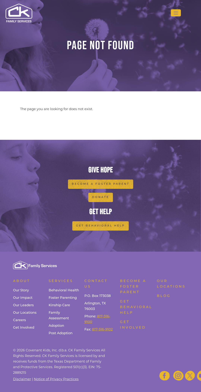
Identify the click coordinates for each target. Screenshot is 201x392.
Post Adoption (60, 333)
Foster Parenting (63, 298)
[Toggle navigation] (176, 12)
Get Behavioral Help (100, 225)
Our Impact (22, 298)
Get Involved (23, 328)
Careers (19, 320)
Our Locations (25, 313)
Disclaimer (22, 379)
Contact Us (96, 284)
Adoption (56, 326)
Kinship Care (59, 305)
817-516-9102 (102, 329)
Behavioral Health (64, 290)
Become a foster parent (133, 286)
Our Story (21, 290)
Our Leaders (23, 305)
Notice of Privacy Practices (56, 379)
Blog (164, 296)
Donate (100, 197)
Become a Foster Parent (100, 184)
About (21, 281)
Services (61, 281)
